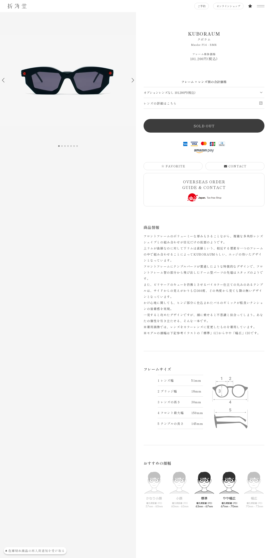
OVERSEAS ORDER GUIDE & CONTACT (204, 190)
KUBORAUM (204, 36)
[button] (132, 80)
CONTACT (235, 166)
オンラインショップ (228, 6)
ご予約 (202, 6)
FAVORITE (173, 166)
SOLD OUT (204, 125)
